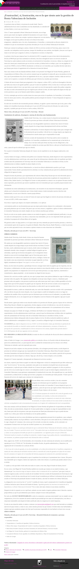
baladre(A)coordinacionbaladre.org (39, 565)
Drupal (60, 564)
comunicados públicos (29, 339)
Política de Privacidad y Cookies (10, 562)
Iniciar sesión (56, 7)
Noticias (25, 7)
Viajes (37, 7)
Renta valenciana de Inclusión (13, 548)
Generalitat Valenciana (61, 548)
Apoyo (51, 7)
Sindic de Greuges (10, 550)
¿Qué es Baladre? (31, 7)
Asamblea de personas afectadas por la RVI (35, 548)
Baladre (70, 2)
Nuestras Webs (44, 7)
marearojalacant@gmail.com (45, 503)
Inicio (21, 7)
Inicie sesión (7, 553)
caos (51, 548)
